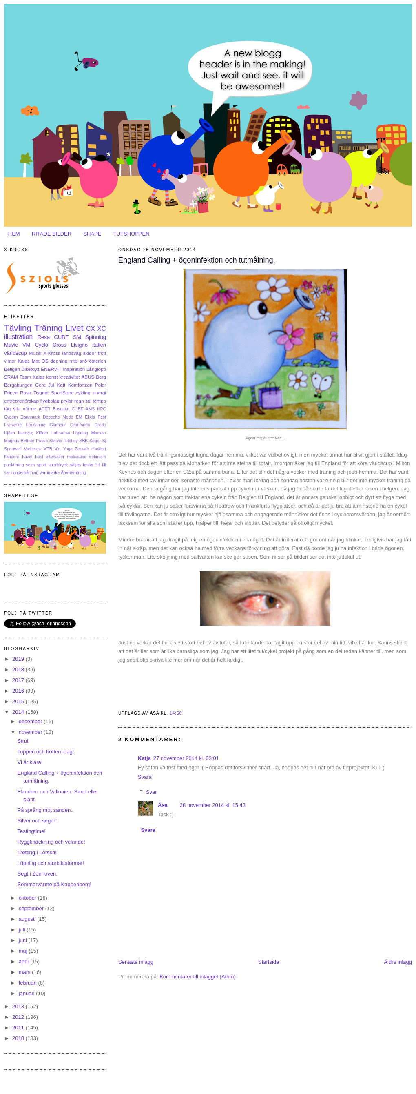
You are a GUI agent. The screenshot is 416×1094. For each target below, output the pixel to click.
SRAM (11, 376)
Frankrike (13, 425)
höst (39, 457)
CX (90, 328)
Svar (151, 792)
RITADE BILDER (51, 234)
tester (88, 465)
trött (102, 353)
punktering (14, 465)
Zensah (82, 449)
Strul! (23, 741)
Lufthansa (60, 433)
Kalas (23, 360)
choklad (98, 449)
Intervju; (25, 433)
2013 (19, 1006)
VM (26, 345)
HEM (14, 234)
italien (99, 345)
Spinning (95, 337)
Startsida (268, 962)
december (31, 721)
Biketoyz (31, 369)
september (32, 908)
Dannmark (30, 417)
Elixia (90, 417)
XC (101, 328)
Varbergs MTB (38, 449)
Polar (100, 385)
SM (77, 337)
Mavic (11, 345)
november (31, 732)
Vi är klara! (29, 762)
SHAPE (92, 234)
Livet (74, 327)
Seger (95, 441)
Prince (11, 392)
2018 (19, 669)
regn (79, 400)
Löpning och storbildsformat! (50, 863)
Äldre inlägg (398, 962)
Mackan (98, 433)
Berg (101, 376)
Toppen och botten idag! (45, 752)
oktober (28, 898)
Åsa (163, 805)
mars (25, 972)
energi (99, 392)
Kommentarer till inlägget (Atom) (197, 977)
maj (24, 951)
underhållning (25, 472)
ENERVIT (51, 369)
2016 (19, 691)
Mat (36, 360)
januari (27, 993)
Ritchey (71, 441)
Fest (102, 417)
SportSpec (62, 392)
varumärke (50, 472)
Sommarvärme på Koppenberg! (54, 884)
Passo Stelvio (49, 441)
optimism (97, 457)
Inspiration (74, 369)
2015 (19, 701)
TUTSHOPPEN (131, 234)
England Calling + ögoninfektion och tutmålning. (196, 260)
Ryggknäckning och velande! (51, 842)
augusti (28, 919)
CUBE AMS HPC (89, 409)
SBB (84, 441)
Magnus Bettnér (19, 441)
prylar (67, 400)
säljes (75, 465)
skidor (89, 353)
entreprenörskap (21, 400)
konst (52, 376)
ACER (45, 409)
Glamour (58, 425)
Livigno (79, 345)
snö (83, 360)
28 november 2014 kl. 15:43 (213, 805)
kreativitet (69, 376)
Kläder (42, 433)
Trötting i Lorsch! (36, 852)
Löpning (80, 433)
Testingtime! (31, 831)
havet (27, 457)
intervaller (55, 457)
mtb (73, 360)
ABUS (87, 376)
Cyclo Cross (50, 345)
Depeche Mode (58, 417)
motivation (76, 457)
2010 (19, 1038)
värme (29, 408)
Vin (58, 449)
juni (24, 940)
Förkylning (36, 425)
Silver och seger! (37, 821)
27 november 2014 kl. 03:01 (186, 758)
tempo (99, 400)
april (24, 961)
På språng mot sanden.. (45, 810)
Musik (35, 353)
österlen (97, 360)
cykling (83, 392)
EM (79, 417)
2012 (19, 1017)
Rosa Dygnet (34, 392)
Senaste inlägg (135, 962)
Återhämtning (73, 472)
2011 (19, 1028)
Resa (44, 337)
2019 (19, 659)
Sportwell (13, 449)
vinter (10, 360)
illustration (18, 336)
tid (97, 465)
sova (30, 465)
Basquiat (61, 409)
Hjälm (9, 433)
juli (23, 930)
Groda (100, 425)
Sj (104, 441)
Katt (61, 385)
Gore (40, 385)
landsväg (71, 353)
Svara (145, 777)
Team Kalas (32, 376)
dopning (59, 360)
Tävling (17, 327)
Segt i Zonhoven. (37, 874)
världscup (15, 353)
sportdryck (58, 465)
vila (16, 408)
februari (28, 983)
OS (45, 360)
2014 (19, 712)
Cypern (11, 417)
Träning (48, 327)
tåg (7, 408)
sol (88, 400)
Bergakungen (18, 385)
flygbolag (50, 400)
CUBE (61, 337)
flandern (12, 457)
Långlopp (96, 369)
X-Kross (51, 353)
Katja (144, 758)
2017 (19, 680)
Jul (51, 385)
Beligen (12, 369)
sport (41, 465)
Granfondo (80, 425)
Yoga (67, 449)
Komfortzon (80, 385)
